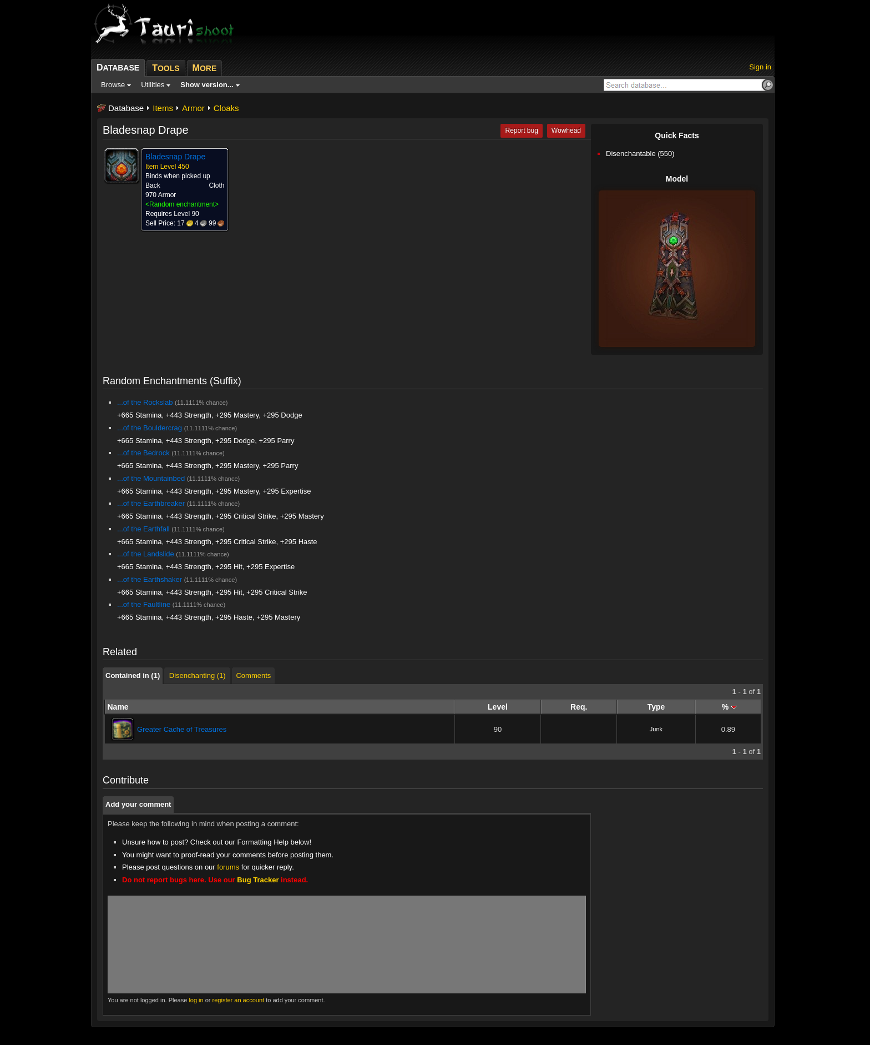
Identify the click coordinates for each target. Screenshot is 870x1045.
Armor (193, 108)
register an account (239, 1000)
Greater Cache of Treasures (181, 729)
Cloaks (226, 108)
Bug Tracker (258, 880)
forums (228, 867)
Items (163, 108)
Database (126, 108)
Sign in (760, 67)
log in (196, 1000)
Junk (656, 729)
